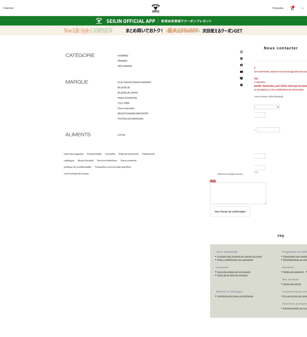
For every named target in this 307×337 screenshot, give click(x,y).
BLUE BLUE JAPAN (128, 93)
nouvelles (110, 154)
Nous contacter (129, 160)
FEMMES (122, 61)
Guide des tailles (292, 284)
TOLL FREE (123, 103)
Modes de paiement (293, 272)
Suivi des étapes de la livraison (234, 272)
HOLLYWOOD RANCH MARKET (134, 82)
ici (292, 71)
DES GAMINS (125, 66)
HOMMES (123, 56)
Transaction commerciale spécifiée (113, 167)
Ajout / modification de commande (235, 260)
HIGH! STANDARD (127, 98)
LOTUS (121, 135)
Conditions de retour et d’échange (235, 296)
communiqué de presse (76, 173)
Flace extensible (126, 108)
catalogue (69, 160)
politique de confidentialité (77, 167)
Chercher (8, 8)
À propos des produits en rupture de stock (239, 256)
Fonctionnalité (94, 154)
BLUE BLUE (124, 87)
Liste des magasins (74, 154)
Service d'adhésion (107, 160)
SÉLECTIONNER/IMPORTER (133, 113)
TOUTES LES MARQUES (130, 119)
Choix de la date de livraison (232, 275)
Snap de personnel (129, 154)
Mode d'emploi (86, 160)
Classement (148, 154)
